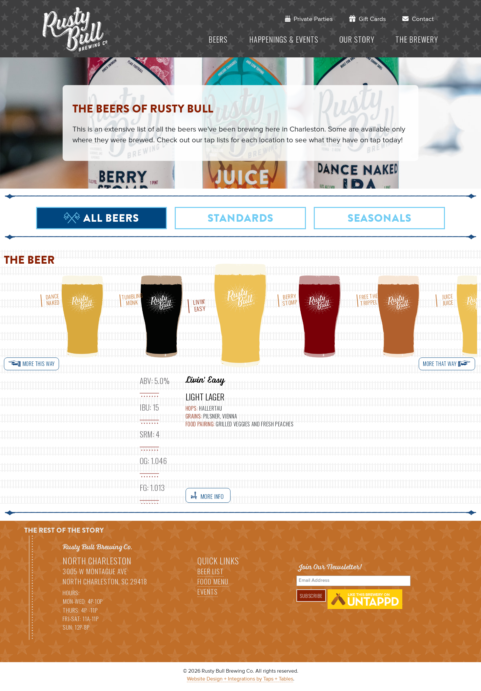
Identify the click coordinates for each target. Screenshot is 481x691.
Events (207, 592)
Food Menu (213, 581)
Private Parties (309, 18)
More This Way (31, 364)
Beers (218, 39)
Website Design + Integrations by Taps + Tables (240, 679)
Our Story (356, 39)
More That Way (447, 364)
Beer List (210, 571)
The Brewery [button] (416, 39)
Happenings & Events (283, 39)
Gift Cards (367, 18)
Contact (418, 18)
